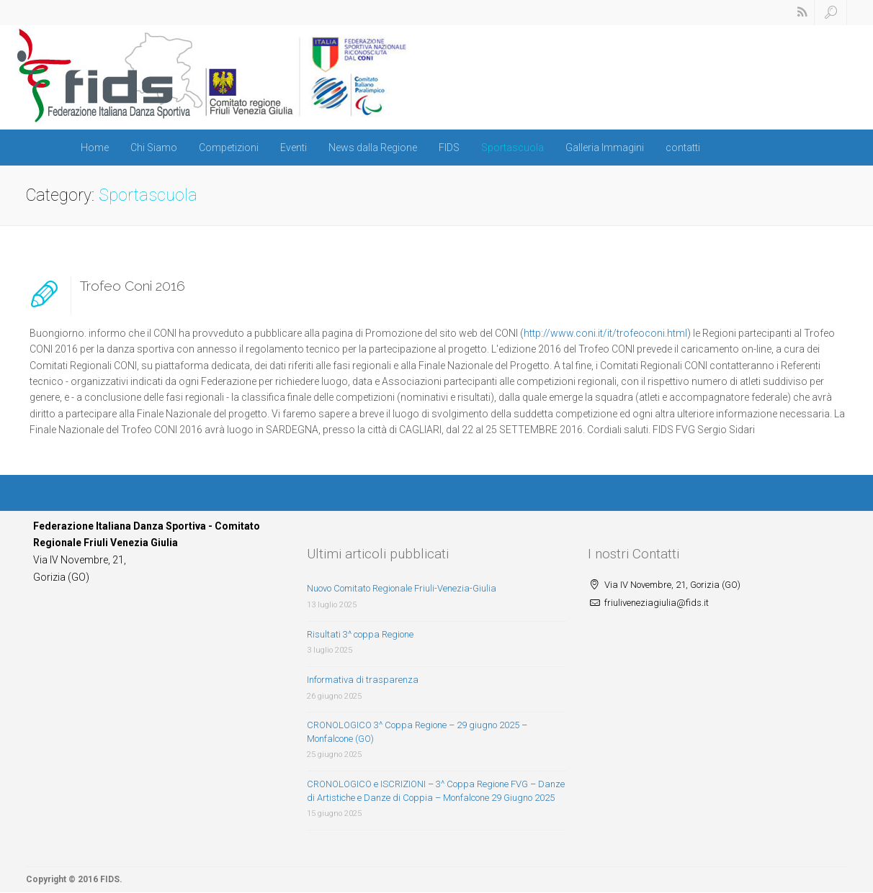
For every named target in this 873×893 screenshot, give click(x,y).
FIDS (449, 147)
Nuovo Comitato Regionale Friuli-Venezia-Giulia (401, 588)
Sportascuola (512, 147)
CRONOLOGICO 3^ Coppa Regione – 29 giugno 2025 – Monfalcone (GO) (417, 732)
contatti (683, 147)
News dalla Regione (372, 147)
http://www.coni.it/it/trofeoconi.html (605, 333)
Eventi (293, 147)
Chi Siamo (153, 147)
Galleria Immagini (604, 147)
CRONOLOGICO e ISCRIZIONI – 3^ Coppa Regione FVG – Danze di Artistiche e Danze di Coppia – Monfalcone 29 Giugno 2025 (436, 791)
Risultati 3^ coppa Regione (360, 634)
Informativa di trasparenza (362, 679)
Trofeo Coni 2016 (132, 286)
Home (95, 147)
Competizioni (229, 147)
